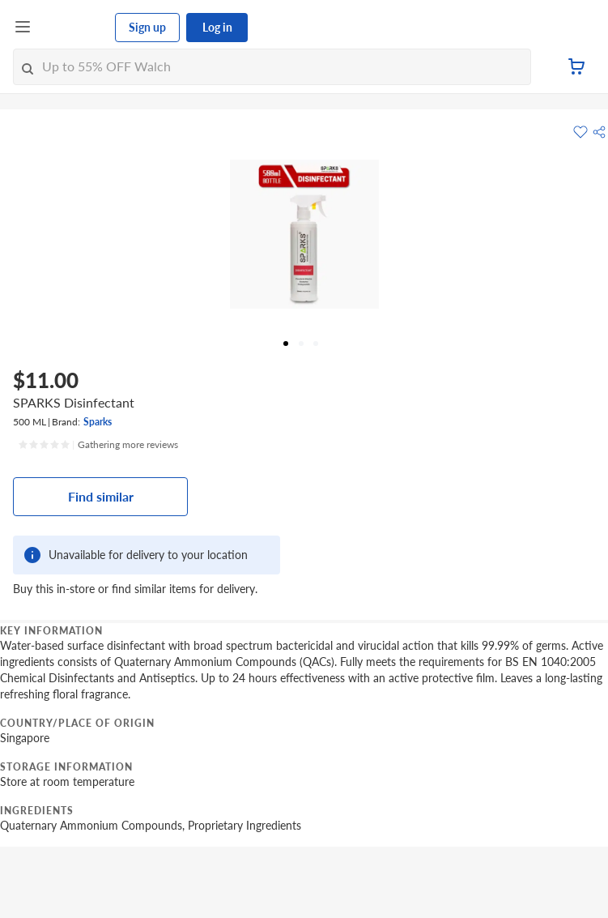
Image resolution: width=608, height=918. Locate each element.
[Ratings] (98, 444)
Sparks (97, 422)
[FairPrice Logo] (73, 27)
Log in (217, 27)
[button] (599, 132)
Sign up (147, 27)
